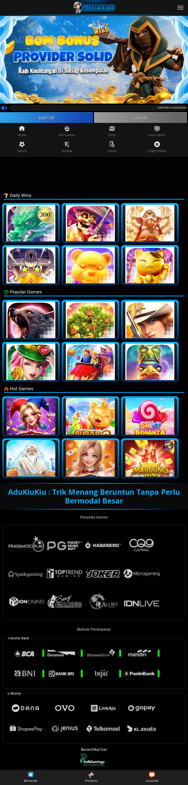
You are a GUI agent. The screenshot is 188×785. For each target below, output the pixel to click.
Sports (22, 147)
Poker (112, 147)
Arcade (67, 147)
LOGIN (141, 118)
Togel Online (157, 147)
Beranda (30, 777)
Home (22, 132)
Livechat (152, 777)
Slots (112, 132)
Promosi (91, 777)
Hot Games (67, 132)
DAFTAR (46, 118)
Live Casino (156, 132)
